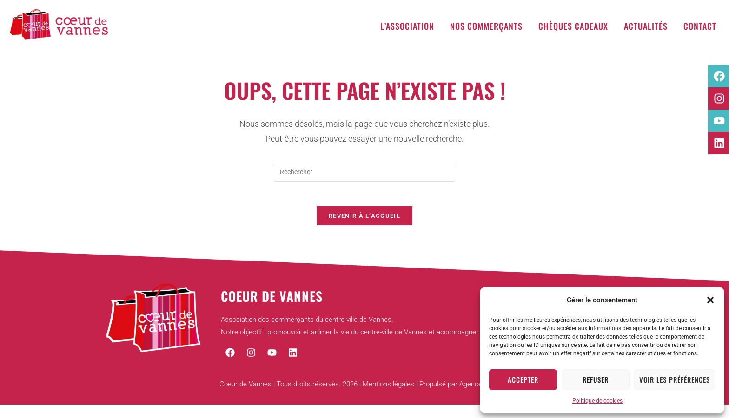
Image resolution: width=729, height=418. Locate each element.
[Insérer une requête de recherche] (364, 172)
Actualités (646, 26)
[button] (710, 300)
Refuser (596, 379)
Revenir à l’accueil (364, 219)
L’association (407, 26)
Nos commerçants (486, 26)
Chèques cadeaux (573, 26)
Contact (699, 26)
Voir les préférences (674, 379)
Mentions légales (388, 388)
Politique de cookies (597, 401)
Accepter (523, 379)
